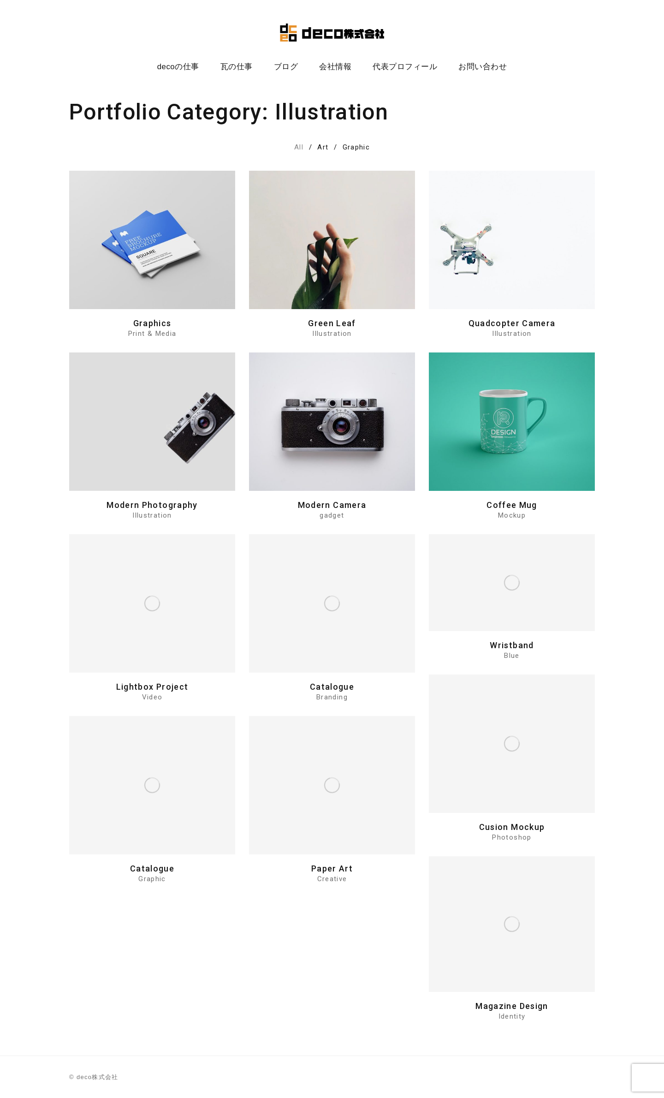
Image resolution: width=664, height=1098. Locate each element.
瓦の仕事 (236, 66)
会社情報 (335, 66)
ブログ (286, 66)
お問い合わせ (482, 66)
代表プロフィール (405, 66)
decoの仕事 (178, 66)
